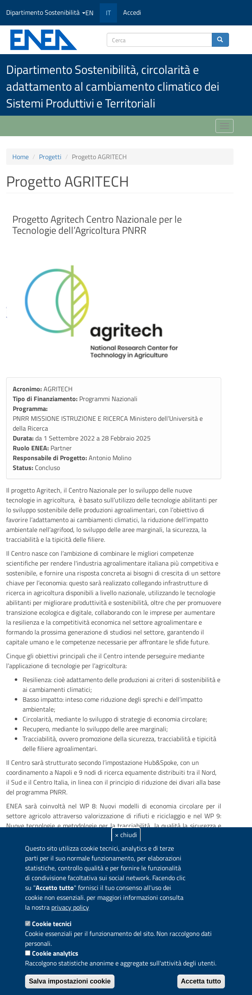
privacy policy (70, 907)
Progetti (50, 157)
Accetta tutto (201, 981)
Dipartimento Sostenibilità (45, 12)
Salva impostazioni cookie (69, 981)
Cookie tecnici (51, 924)
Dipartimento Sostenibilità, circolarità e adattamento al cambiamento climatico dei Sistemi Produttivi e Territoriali (112, 86)
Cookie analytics (55, 953)
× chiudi (126, 835)
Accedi (132, 12)
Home (20, 157)
